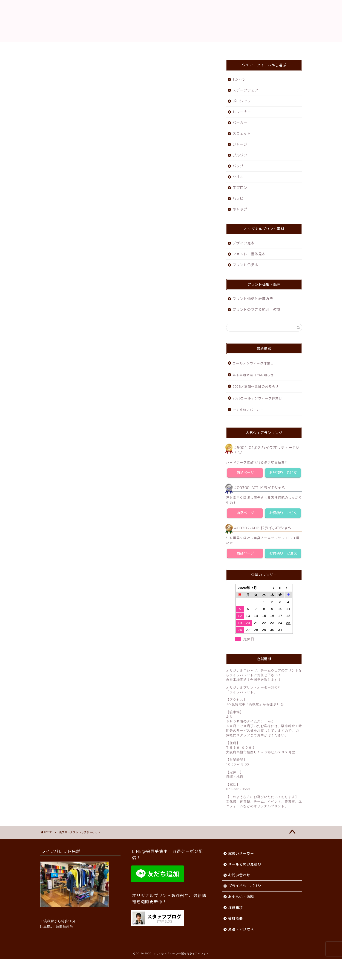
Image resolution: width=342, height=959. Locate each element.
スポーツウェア (245, 90)
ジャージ (240, 144)
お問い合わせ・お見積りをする (127, 395)
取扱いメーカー (241, 853)
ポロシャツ (242, 101)
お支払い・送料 (151, 48)
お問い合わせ (246, 48)
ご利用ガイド (117, 48)
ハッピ (238, 198)
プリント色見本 (245, 264)
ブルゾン (240, 155)
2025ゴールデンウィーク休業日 (257, 398)
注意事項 (235, 907)
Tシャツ (239, 79)
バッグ (238, 166)
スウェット (242, 133)
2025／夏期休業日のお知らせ (256, 386)
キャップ (240, 209)
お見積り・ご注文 (283, 472)
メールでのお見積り (244, 864)
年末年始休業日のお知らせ (253, 375)
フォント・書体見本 (249, 254)
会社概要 (182, 48)
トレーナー (242, 111)
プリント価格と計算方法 (253, 298)
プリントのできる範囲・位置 (256, 309)
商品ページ (245, 472)
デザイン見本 (244, 243)
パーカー (240, 122)
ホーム (90, 48)
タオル (238, 176)
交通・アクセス (212, 48)
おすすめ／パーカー (248, 410)
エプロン (240, 187)
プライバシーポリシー (246, 885)
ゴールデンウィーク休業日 (253, 363)
